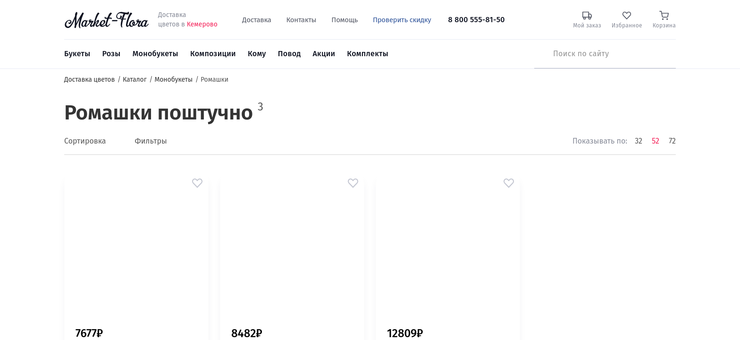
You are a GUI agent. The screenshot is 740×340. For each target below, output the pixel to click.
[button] (197, 183)
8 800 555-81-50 (476, 19)
